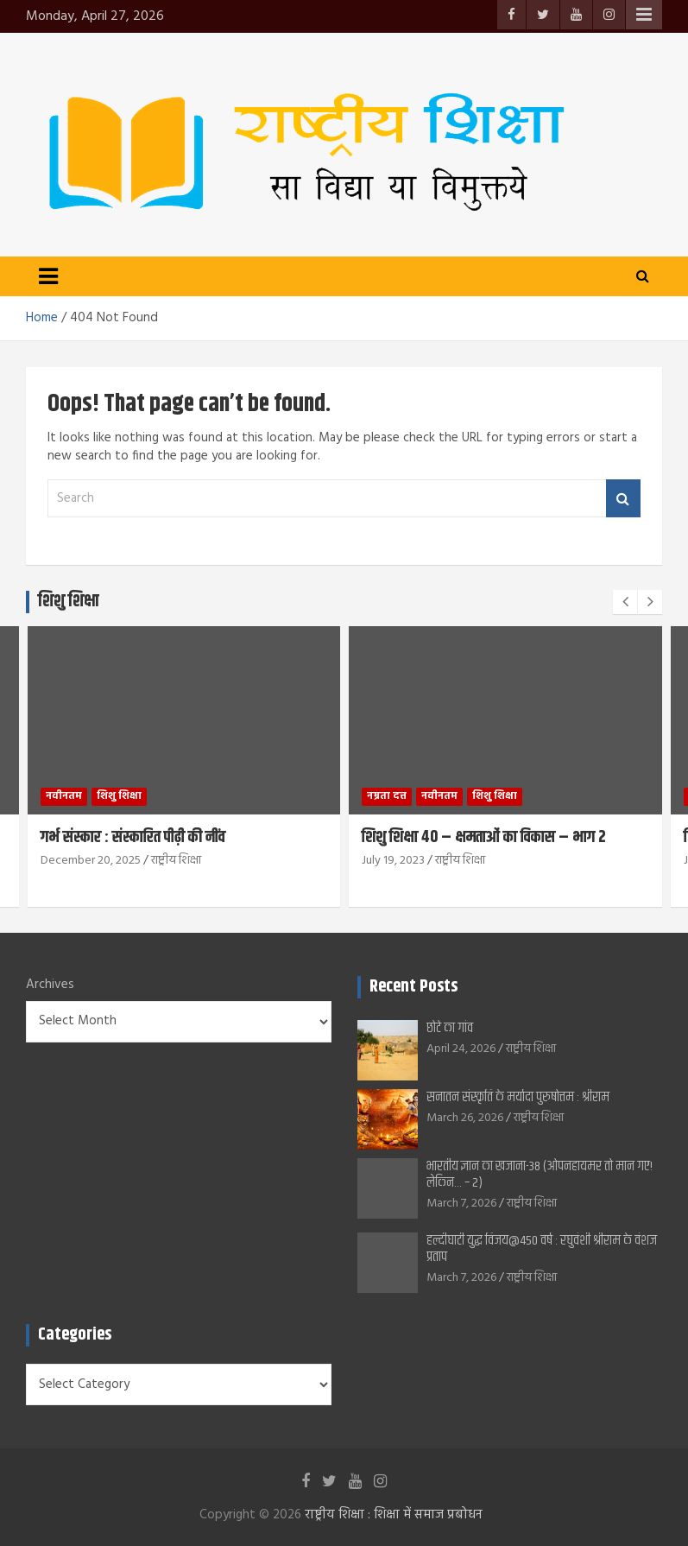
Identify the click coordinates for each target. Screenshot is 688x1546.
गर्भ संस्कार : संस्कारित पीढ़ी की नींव (133, 837)
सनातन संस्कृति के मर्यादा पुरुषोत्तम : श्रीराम (517, 1097)
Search (623, 498)
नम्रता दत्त (387, 796)
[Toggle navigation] (48, 276)
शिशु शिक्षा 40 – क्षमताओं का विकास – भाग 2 (484, 837)
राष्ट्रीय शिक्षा (176, 861)
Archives (50, 985)
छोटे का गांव (449, 1028)
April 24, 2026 (460, 1049)
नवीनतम (64, 796)
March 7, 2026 (461, 1203)
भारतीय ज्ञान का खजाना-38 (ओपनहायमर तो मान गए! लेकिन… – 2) (539, 1175)
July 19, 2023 (393, 861)
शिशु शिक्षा (119, 796)
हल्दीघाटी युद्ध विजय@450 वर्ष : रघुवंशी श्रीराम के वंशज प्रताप (541, 1249)
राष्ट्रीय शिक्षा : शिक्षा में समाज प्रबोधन (394, 1515)
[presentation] (625, 602)
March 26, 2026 (464, 1118)
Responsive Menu (644, 14)
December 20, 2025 (91, 861)
